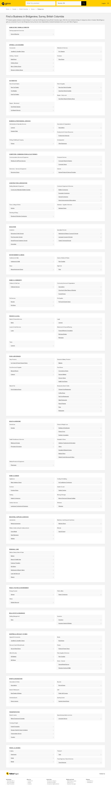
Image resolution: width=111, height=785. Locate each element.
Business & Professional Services (20, 121)
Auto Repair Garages (15, 106)
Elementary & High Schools (17, 233)
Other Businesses (63, 143)
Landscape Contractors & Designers (19, 506)
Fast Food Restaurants (64, 396)
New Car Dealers (15, 87)
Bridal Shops (13, 59)
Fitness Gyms (62, 431)
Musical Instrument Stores (17, 269)
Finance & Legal (14, 316)
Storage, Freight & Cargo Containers (19, 730)
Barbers (12, 556)
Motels (12, 761)
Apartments (13, 754)
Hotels (12, 758)
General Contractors (63, 196)
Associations (61, 127)
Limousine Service (63, 718)
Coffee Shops (62, 393)
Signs (12, 619)
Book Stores (61, 640)
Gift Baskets (13, 656)
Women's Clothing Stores (17, 70)
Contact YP (30, 781)
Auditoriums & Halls (15, 261)
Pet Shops (13, 305)
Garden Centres (62, 490)
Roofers (12, 208)
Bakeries (60, 363)
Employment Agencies (64, 135)
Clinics (60, 446)
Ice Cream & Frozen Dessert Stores (19, 363)
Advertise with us (10, 781)
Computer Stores (63, 164)
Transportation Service (16, 733)
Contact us (102, 773)
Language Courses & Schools (65, 237)
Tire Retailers (14, 91)
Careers (29, 782)
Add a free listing (10, 782)
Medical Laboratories (15, 523)
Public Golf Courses (63, 693)
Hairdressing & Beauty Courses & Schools (68, 233)
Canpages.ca (90, 782)
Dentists (13, 428)
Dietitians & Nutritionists (64, 428)
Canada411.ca (90, 781)
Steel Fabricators (15, 535)
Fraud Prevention (10, 783)
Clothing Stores (14, 63)
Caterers (13, 374)
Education (12, 227)
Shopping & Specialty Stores (18, 634)
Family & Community (15, 280)
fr (108, 4)
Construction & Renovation (18, 183)
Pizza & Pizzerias (62, 403)
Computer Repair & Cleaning (65, 161)
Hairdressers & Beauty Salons (18, 570)
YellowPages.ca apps (71, 781)
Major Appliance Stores (16, 482)
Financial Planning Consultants (66, 330)
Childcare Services (15, 286)
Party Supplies (62, 261)
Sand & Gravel (62, 531)
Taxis (60, 754)
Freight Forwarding (15, 726)
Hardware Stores (62, 208)
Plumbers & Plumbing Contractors (19, 216)
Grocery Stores (62, 378)
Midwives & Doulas (15, 443)
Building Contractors (63, 189)
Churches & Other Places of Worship (67, 290)
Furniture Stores (14, 490)
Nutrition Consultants (63, 435)
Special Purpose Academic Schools (19, 240)
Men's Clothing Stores (16, 66)
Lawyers (13, 127)
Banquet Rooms (14, 371)
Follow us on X (70, 782)
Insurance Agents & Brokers (65, 623)
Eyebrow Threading (15, 563)
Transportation (14, 712)
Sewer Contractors (63, 594)
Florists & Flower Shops (64, 648)
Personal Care (14, 549)
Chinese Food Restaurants (65, 389)
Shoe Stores (61, 59)
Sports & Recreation (15, 679)
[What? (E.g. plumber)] (41, 3)
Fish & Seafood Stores (16, 389)
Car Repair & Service (15, 110)
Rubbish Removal (15, 602)
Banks (12, 322)
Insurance (61, 619)
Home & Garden (14, 476)
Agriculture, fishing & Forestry (19, 27)
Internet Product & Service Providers (67, 172)
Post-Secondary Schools (16, 237)
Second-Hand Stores (16, 648)
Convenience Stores (63, 371)
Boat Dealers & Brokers (16, 693)
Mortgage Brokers (63, 334)
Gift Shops (13, 660)
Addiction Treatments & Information (67, 443)
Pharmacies (13, 465)
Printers (12, 143)
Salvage (12, 594)
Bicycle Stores (62, 685)
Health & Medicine (15, 421)
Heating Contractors (15, 498)
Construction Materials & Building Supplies (20, 189)
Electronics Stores (15, 172)
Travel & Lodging (14, 748)
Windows (61, 506)
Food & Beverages (15, 356)
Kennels (13, 301)
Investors (30, 783)
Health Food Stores (63, 381)
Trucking (13, 737)
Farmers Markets (62, 374)
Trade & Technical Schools (65, 240)
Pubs (60, 269)
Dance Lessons (14, 701)
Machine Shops (62, 523)
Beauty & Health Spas (16, 559)
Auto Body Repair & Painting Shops (67, 99)
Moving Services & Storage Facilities (67, 498)
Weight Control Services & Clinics (66, 457)
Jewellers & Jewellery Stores (18, 51)
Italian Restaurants (63, 400)
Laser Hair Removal (15, 573)
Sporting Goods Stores (64, 701)
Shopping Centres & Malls (65, 668)
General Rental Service (64, 664)
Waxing (12, 577)
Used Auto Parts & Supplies (65, 91)
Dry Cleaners (62, 51)
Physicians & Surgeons (16, 446)
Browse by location (51, 782)
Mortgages (61, 337)
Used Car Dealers (15, 94)
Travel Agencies (62, 762)
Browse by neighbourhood (53, 783)
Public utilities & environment (19, 588)
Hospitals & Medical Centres (65, 450)
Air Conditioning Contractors (65, 482)
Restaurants (61, 410)
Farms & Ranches (15, 34)
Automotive (13, 80)
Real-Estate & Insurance (17, 613)
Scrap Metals (14, 531)
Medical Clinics (62, 453)
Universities (13, 244)
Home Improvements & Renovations (67, 200)
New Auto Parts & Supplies (65, 87)
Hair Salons (13, 566)
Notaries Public (14, 131)
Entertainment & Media (16, 255)
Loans (12, 330)
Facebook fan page (71, 783)
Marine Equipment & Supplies (18, 718)
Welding (13, 538)
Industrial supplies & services (19, 517)
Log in (104, 3)
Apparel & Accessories (16, 45)
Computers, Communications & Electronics (23, 154)
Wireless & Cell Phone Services (18, 161)
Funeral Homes (62, 294)
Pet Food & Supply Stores (65, 301)
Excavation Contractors (64, 193)
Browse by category (51, 781)
